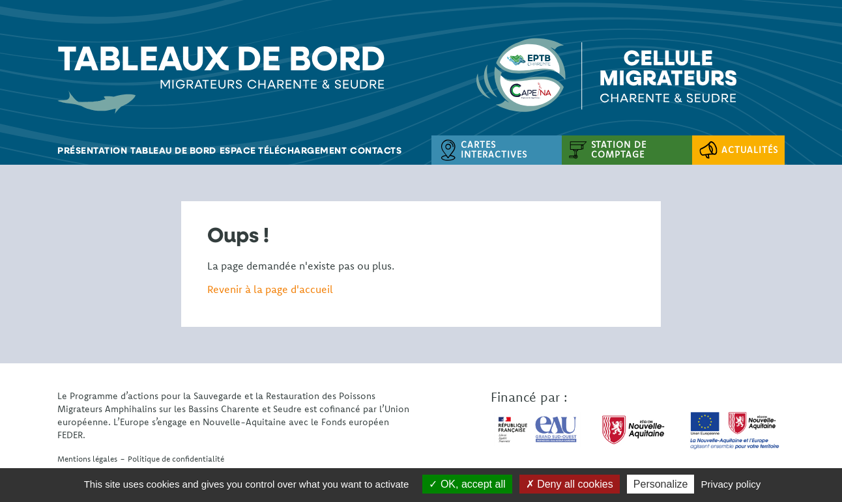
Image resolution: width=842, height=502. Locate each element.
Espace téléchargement (283, 150)
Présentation (92, 150)
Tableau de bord (173, 150)
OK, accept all (467, 484)
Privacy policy (731, 484)
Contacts (375, 150)
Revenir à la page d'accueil (270, 289)
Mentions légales (87, 459)
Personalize (660, 484)
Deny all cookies (569, 484)
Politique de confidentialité (176, 459)
